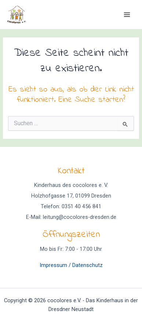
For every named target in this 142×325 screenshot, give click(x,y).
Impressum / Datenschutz (71, 265)
